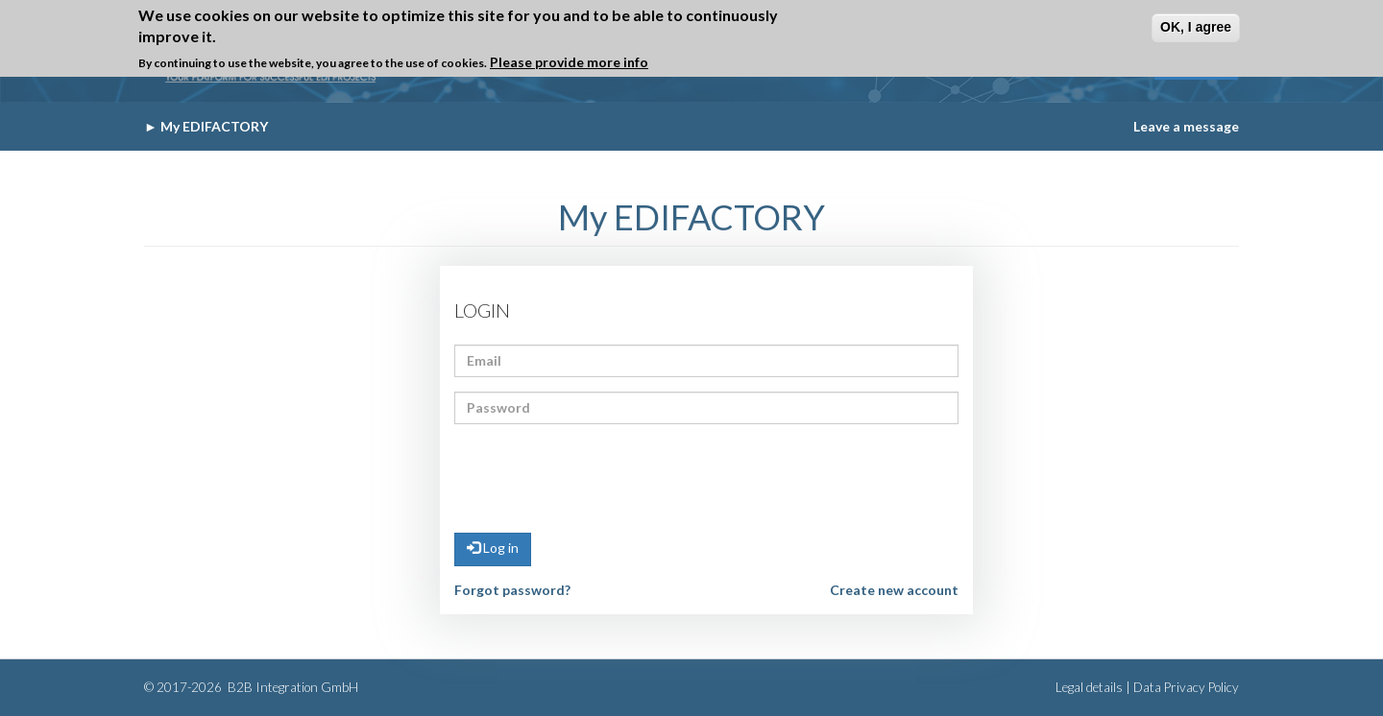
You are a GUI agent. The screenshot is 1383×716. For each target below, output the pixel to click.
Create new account (894, 590)
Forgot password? (512, 590)
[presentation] (600, 476)
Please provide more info (569, 62)
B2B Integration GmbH (291, 687)
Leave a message (1186, 126)
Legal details (1089, 687)
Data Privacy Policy (1186, 687)
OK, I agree (1195, 27)
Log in (493, 547)
